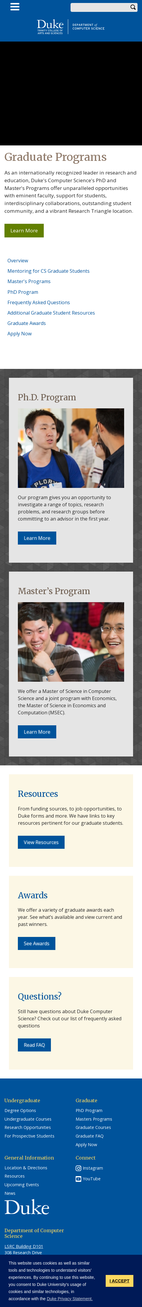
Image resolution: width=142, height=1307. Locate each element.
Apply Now (19, 333)
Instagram (93, 1168)
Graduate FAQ (90, 1136)
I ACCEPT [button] (119, 1281)
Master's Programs (29, 281)
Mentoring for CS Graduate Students (48, 271)
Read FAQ (34, 1045)
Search (133, 7)
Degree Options (20, 1110)
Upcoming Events (21, 1184)
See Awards (36, 943)
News (9, 1193)
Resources (14, 1176)
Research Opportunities (27, 1127)
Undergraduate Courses (28, 1119)
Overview (17, 260)
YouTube (92, 1178)
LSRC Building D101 (23, 1246)
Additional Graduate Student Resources (51, 313)
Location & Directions (25, 1167)
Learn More (27, 232)
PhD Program (22, 292)
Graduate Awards (26, 323)
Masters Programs (94, 1119)
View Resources (41, 842)
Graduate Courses (93, 1127)
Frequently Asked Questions (38, 302)
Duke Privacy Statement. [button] (70, 1298)
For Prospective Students (29, 1136)
